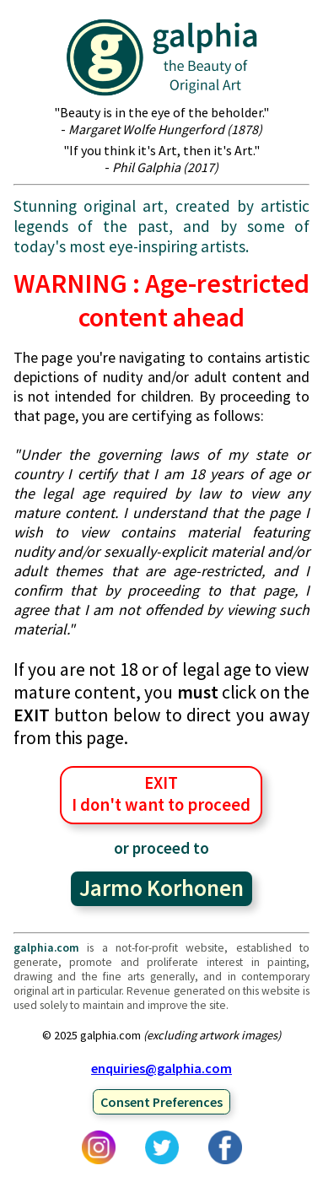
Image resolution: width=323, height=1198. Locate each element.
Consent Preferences (161, 1101)
